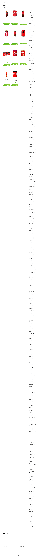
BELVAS (30, 56)
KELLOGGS (31, 254)
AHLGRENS (31, 12)
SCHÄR (30, 420)
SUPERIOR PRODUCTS (32, 460)
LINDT (30, 279)
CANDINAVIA (31, 78)
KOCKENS (31, 263)
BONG (30, 69)
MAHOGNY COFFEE (32, 292)
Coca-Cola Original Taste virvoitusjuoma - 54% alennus (23, 19)
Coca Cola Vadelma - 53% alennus (6, 19)
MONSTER (31, 308)
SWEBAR (31, 469)
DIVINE (30, 121)
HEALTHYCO (31, 218)
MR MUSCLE (31, 310)
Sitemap (21, 549)
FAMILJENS (31, 163)
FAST (30, 165)
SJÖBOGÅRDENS (32, 431)
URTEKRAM (31, 496)
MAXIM (30, 300)
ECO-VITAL (31, 139)
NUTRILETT (31, 336)
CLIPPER (31, 99)
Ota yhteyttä (22, 544)
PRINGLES (31, 381)
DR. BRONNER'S (32, 128)
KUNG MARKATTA (32, 269)
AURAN (31, 35)
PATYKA (31, 358)
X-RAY (30, 516)
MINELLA (31, 305)
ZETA (30, 523)
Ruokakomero (5, 546)
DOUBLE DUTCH (32, 126)
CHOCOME (31, 89)
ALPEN (30, 21)
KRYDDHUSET (32, 267)
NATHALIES (31, 317)
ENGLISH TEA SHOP (32, 149)
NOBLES (31, 328)
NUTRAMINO (31, 333)
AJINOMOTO (31, 14)
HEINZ (30, 220)
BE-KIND (31, 49)
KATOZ (30, 250)
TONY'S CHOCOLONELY (32, 487)
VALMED (31, 498)
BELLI (30, 55)
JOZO (30, 242)
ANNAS (30, 23)
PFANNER (31, 367)
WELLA (30, 509)
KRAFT (30, 265)
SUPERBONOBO (32, 454)
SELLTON (31, 428)
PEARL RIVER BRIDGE (32, 362)
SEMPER (31, 429)
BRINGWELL (31, 73)
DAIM (30, 108)
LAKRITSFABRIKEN (32, 276)
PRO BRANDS (31, 384)
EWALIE (30, 158)
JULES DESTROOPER (32, 244)
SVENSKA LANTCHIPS (32, 467)
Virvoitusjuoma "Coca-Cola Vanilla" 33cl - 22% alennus (23, 59)
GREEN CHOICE (32, 212)
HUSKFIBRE (31, 235)
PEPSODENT (31, 365)
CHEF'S (30, 87)
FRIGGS (31, 196)
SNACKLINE (31, 437)
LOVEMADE (31, 289)
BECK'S (30, 53)
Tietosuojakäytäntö (23, 548)
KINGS (30, 258)
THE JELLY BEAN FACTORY (31, 480)
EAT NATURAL (31, 134)
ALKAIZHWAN (31, 17)
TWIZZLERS (31, 495)
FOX (30, 189)
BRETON (31, 71)
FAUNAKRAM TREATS (32, 167)
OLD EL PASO (32, 341)
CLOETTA (31, 101)
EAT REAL (31, 137)
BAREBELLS (31, 44)
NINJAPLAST (31, 324)
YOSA (30, 521)
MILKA (30, 303)
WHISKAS (31, 511)
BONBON (31, 68)
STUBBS (31, 453)
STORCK (31, 451)
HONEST (31, 230)
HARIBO (31, 216)
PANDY (30, 354)
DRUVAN (31, 133)
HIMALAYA (31, 226)
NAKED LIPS (31, 315)
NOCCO (30, 330)
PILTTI (30, 373)
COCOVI (31, 104)
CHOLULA (31, 91)
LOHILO (30, 283)
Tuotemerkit (5, 548)
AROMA (30, 29)
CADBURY (31, 74)
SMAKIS (30, 434)
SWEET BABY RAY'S (32, 472)
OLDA (30, 344)
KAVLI (30, 252)
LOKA (30, 285)
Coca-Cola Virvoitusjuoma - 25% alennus (15, 39)
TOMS (30, 484)
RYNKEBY (31, 410)
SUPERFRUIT (31, 457)
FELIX (30, 172)
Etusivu (4, 7)
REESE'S (31, 395)
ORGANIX (31, 349)
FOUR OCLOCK (32, 186)
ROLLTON (31, 405)
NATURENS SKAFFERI (32, 321)
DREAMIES (31, 131)
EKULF (30, 146)
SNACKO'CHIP (31, 439)
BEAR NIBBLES (31, 50)
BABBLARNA (31, 40)
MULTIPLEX (31, 312)
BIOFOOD (31, 60)
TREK (30, 493)
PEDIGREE (31, 364)
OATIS (30, 338)
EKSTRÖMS (31, 144)
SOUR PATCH (31, 442)
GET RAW (31, 202)
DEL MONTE (31, 109)
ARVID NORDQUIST (32, 32)
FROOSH (31, 197)
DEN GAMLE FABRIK (32, 115)
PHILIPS (30, 369)
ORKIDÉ (30, 351)
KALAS (30, 247)
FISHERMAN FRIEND (32, 181)
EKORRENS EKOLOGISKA (31, 141)
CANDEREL (31, 76)
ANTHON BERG (32, 25)
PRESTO (31, 379)
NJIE (30, 326)
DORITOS (31, 124)
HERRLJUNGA (31, 223)
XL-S (30, 518)
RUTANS (30, 407)
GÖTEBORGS (31, 209)
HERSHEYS (31, 225)
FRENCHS (31, 194)
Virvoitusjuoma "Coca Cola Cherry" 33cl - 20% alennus (15, 59)
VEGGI (30, 500)
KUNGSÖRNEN (32, 272)
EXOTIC (31, 160)
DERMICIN (31, 117)
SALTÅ (30, 415)
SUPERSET (31, 461)
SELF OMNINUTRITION (32, 425)
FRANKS (31, 191)
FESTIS (30, 176)
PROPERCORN (31, 386)
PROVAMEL (31, 389)
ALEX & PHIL (31, 15)
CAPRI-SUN (31, 84)
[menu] (34, 2)
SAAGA (30, 412)
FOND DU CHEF (32, 184)
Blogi (20, 543)
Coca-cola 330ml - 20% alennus (15, 19)
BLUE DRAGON (32, 63)
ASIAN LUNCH (31, 33)
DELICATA (31, 111)
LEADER (31, 277)
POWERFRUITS (32, 375)
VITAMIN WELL (32, 501)
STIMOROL (31, 449)
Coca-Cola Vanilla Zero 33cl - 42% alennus (7, 39)
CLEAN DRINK (31, 92)
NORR (30, 331)
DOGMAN (31, 122)
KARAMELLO (31, 249)
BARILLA (31, 45)
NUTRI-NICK (31, 335)
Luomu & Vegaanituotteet (7, 544)
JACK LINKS (31, 237)
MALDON (31, 294)
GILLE (30, 204)
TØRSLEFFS (31, 491)
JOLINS (30, 240)
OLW (30, 346)
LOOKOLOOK (31, 287)
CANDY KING (31, 79)
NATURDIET (31, 318)
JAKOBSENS (31, 238)
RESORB (31, 399)
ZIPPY (30, 524)
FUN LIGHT (31, 199)
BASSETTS (31, 47)
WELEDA (31, 507)
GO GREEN (31, 206)
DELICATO (31, 113)
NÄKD (30, 313)
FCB (30, 171)
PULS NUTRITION (32, 392)
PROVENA (31, 390)
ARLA (30, 27)
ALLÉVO (31, 20)
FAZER (31, 169)
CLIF (30, 98)
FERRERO (31, 174)
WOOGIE (31, 514)
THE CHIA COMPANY (32, 474)
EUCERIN (31, 156)
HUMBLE (31, 233)
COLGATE (31, 106)
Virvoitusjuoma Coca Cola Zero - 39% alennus (15, 80)
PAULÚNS (31, 359)
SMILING (31, 435)
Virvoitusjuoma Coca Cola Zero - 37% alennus (6, 80)
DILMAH (30, 119)
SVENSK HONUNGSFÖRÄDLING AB (32, 464)
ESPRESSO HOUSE (32, 152)
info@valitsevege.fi (23, 537)
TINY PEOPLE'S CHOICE (31, 482)
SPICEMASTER (32, 444)
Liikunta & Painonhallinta (7, 543)
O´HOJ (30, 340)
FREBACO (31, 192)
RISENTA (31, 401)
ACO (30, 10)
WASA (30, 506)
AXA (30, 37)
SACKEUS (31, 414)
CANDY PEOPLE (32, 81)
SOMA (30, 440)
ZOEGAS (31, 526)
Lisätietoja (7, 23)
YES (30, 519)
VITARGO (31, 504)
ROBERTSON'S (32, 402)
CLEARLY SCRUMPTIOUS (31, 95)
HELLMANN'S (31, 221)
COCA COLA (31, 103)
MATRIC (31, 298)
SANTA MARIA (32, 417)
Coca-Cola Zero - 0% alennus (23, 38)
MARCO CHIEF (31, 295)
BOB (30, 66)
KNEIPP (30, 260)
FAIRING (31, 161)
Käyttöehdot (22, 546)
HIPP (30, 228)
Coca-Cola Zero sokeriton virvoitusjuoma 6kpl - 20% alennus (6, 59)
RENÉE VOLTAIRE (32, 396)
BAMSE (30, 42)
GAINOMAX (31, 201)
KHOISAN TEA (31, 255)
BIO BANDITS (31, 58)
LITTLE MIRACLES (32, 281)
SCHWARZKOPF (32, 421)
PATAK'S (31, 356)
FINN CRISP (31, 179)
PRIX (30, 383)
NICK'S (30, 323)
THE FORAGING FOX (32, 477)
